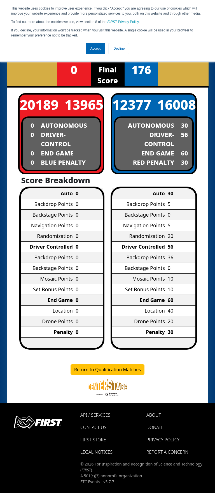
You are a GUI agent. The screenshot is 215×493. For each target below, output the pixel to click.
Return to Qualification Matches (107, 369)
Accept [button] (95, 49)
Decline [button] (119, 49)
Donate (154, 427)
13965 (84, 104)
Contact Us (93, 427)
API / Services (95, 415)
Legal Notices (96, 452)
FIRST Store (93, 440)
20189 (39, 104)
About (153, 415)
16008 (176, 104)
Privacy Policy (123, 22)
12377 (131, 104)
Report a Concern (167, 452)
